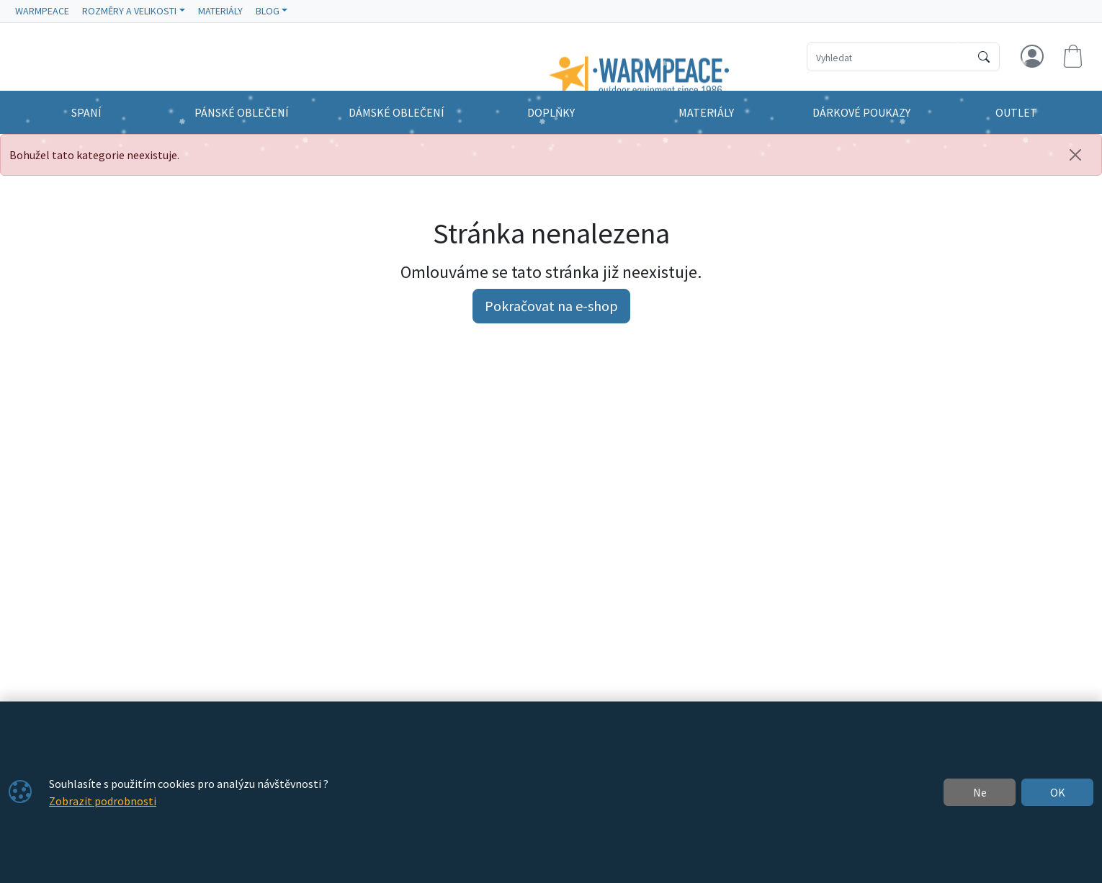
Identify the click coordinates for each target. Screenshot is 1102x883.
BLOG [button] (267, 10)
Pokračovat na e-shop (551, 306)
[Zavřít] (1075, 155)
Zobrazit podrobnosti (102, 801)
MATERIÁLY (220, 10)
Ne (980, 792)
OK (1057, 792)
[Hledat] (984, 57)
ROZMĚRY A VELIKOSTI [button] (129, 10)
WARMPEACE (42, 10)
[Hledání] (888, 57)
